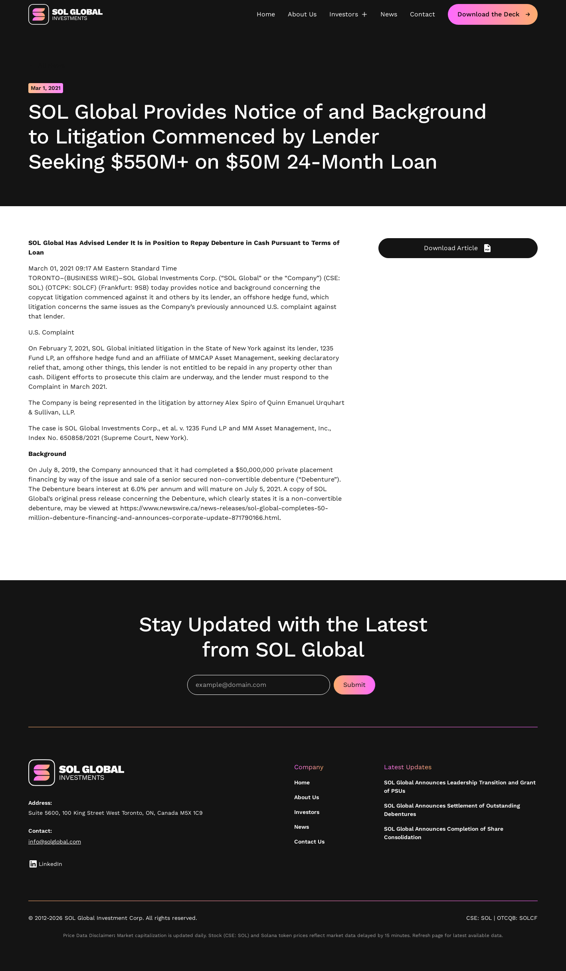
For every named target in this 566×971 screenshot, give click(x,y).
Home (266, 14)
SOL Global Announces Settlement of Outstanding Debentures (452, 809)
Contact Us (309, 841)
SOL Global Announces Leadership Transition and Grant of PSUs (460, 786)
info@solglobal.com (54, 841)
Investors (306, 812)
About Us (302, 14)
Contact (422, 14)
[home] (65, 14)
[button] (348, 14)
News (388, 14)
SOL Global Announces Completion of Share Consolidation (443, 833)
